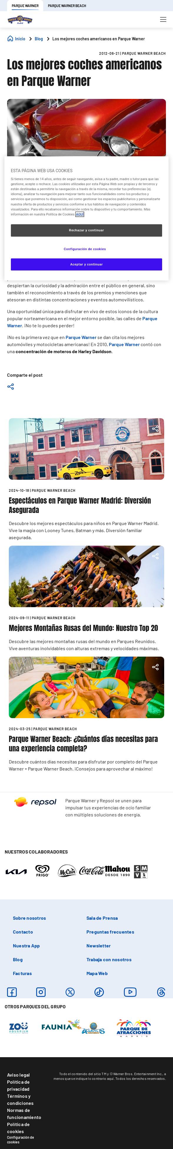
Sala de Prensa (102, 918)
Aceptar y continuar (86, 264)
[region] (86, 218)
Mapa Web (97, 973)
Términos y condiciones (20, 1099)
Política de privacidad (18, 1085)
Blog (18, 959)
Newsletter (98, 945)
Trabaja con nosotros (109, 959)
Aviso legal (18, 1074)
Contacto (23, 931)
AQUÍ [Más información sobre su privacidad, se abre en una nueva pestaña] (80, 214)
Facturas (22, 973)
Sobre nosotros (29, 918)
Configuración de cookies (20, 1139)
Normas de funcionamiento (24, 1113)
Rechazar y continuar (86, 230)
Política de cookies (18, 1127)
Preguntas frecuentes (110, 931)
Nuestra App (26, 945)
